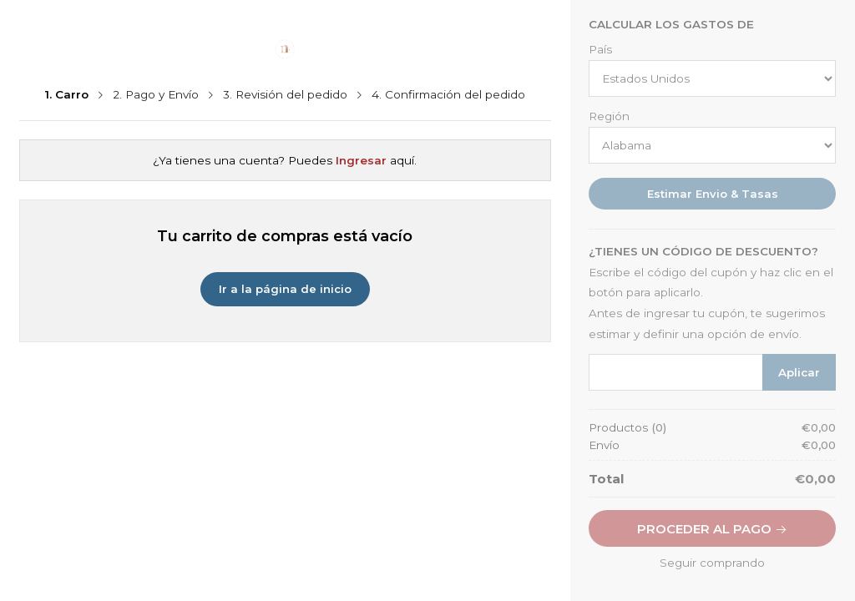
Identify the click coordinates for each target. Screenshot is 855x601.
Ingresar (361, 160)
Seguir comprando (712, 562)
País (600, 50)
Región (609, 117)
